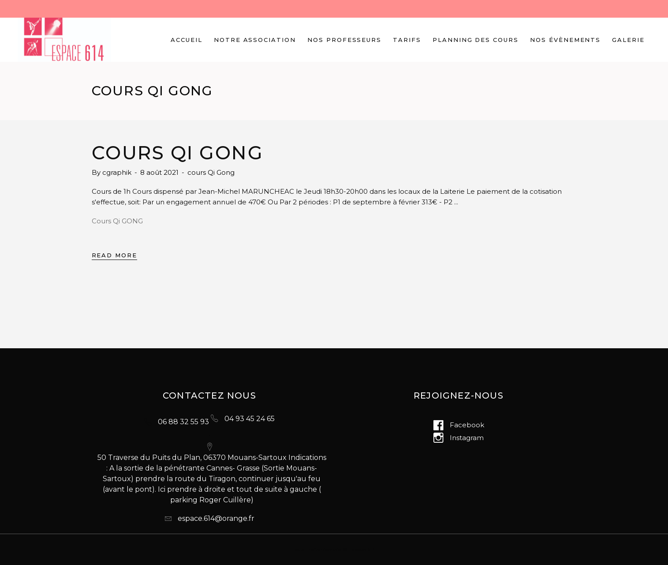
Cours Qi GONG (117, 221)
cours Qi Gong (211, 172)
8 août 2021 (160, 172)
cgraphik (117, 172)
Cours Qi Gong (178, 152)
